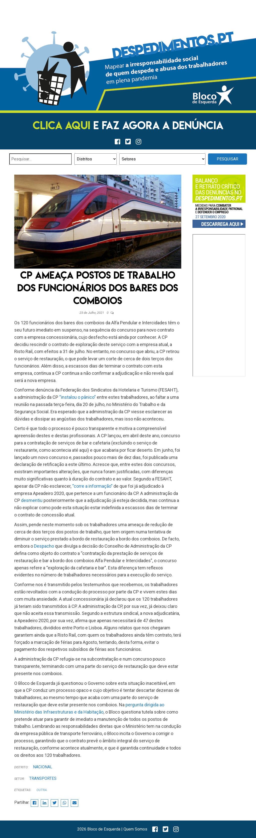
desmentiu (31, 500)
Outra (41, 790)
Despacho (44, 546)
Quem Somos (135, 829)
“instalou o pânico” (77, 397)
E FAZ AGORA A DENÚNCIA (128, 125)
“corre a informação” (92, 486)
